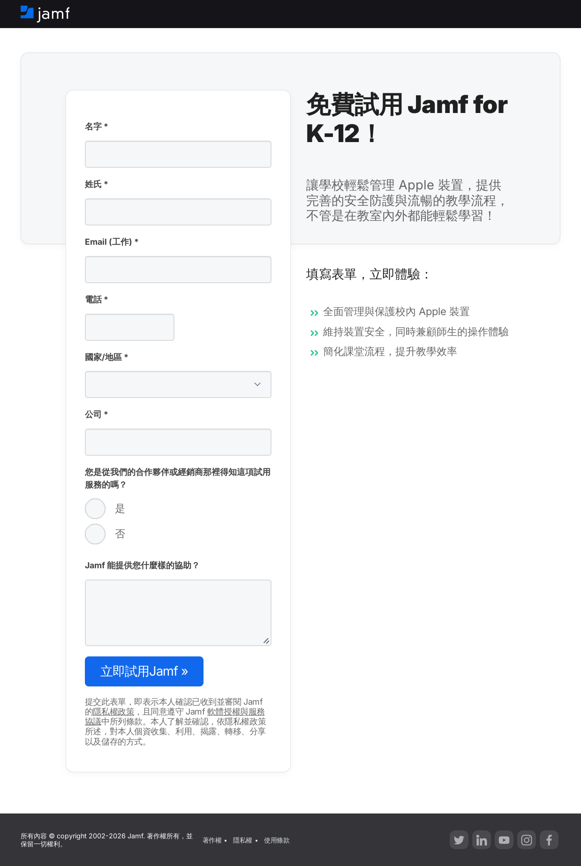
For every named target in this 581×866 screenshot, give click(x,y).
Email (112, 243)
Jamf (142, 565)
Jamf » (144, 671)
